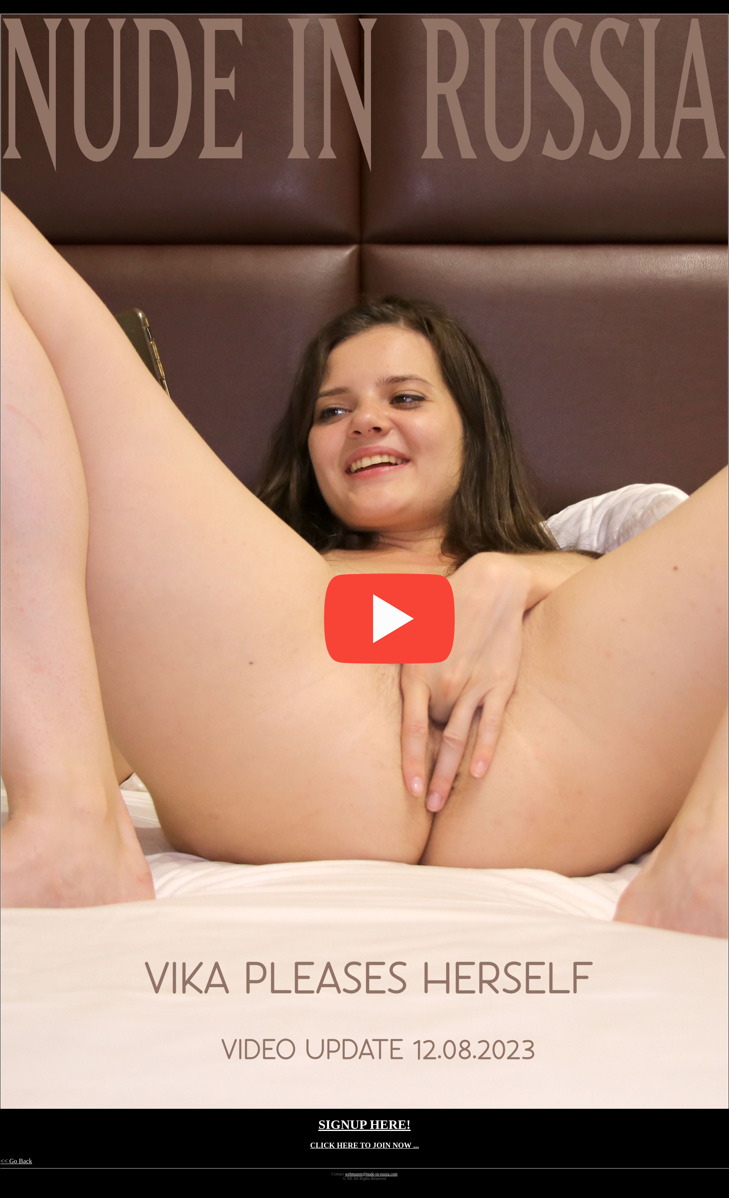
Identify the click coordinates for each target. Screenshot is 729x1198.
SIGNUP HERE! (364, 1124)
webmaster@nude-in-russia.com (371, 1174)
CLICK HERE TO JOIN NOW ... (364, 1145)
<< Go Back (16, 1161)
